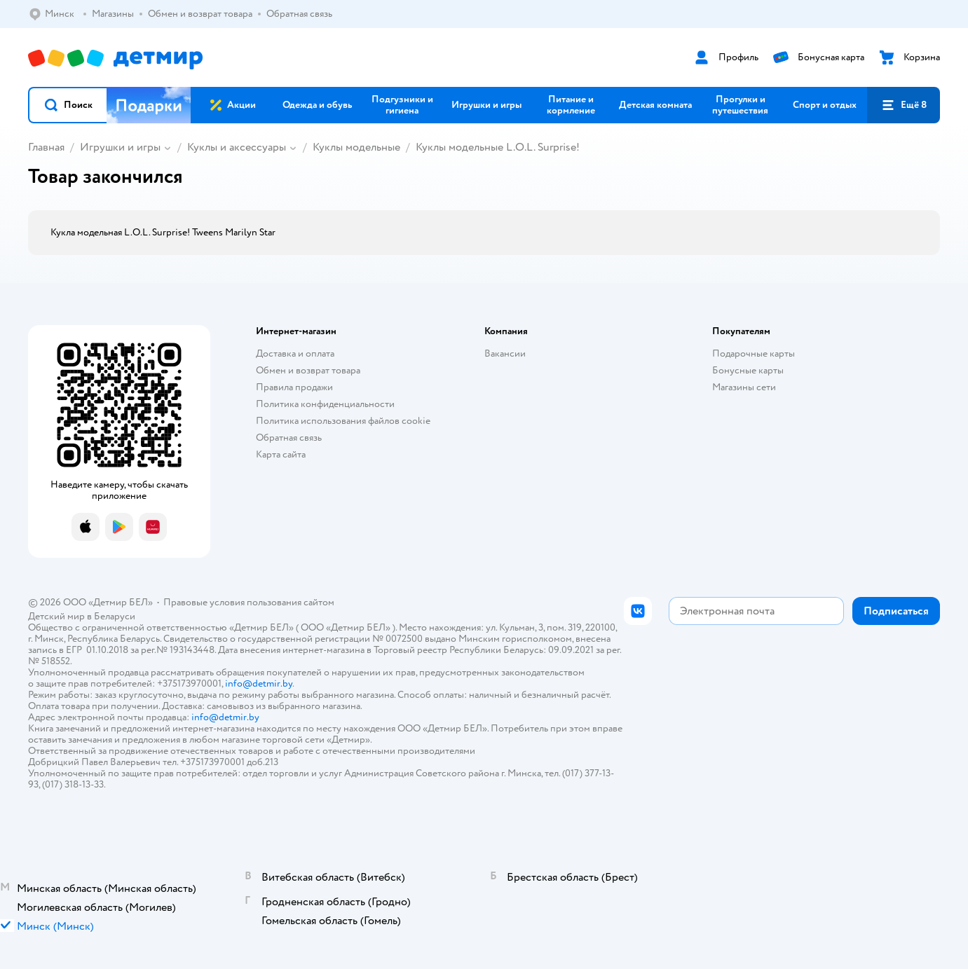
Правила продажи (294, 387)
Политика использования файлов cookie (343, 421)
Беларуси (114, 616)
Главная (46, 147)
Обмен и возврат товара (308, 370)
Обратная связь (289, 438)
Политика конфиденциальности (325, 404)
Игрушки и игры (120, 147)
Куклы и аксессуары (236, 147)
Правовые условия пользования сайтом (248, 602)
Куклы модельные (356, 147)
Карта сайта (281, 454)
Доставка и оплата (295, 353)
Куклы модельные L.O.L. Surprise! (498, 147)
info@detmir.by (258, 683)
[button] (68, 105)
